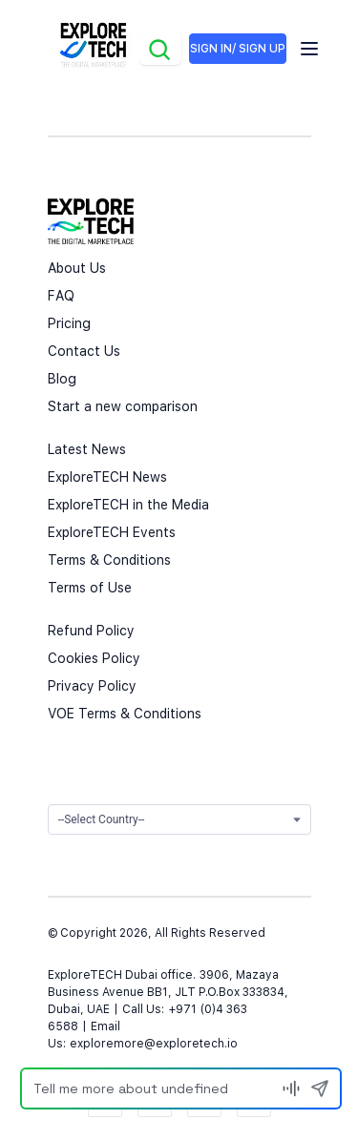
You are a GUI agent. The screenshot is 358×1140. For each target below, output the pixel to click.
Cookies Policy (94, 658)
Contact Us (84, 351)
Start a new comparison (123, 406)
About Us (77, 268)
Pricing (69, 323)
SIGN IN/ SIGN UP (237, 48)
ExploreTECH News (107, 477)
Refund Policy (91, 630)
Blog (62, 378)
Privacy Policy (92, 686)
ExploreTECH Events (112, 532)
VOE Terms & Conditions (124, 713)
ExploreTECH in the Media (128, 504)
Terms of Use (90, 587)
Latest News (87, 449)
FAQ (61, 295)
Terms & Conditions (109, 560)
